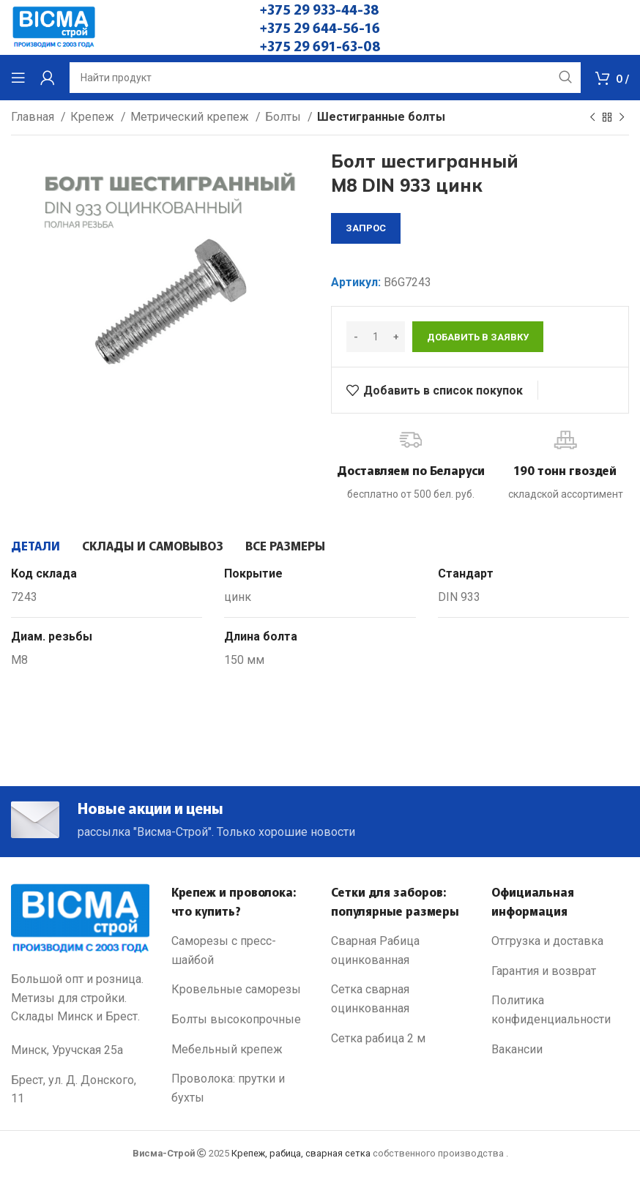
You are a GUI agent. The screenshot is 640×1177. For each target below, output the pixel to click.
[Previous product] (592, 118)
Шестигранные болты (381, 117)
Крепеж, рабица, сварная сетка (301, 1156)
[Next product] (621, 118)
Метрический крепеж (191, 117)
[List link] (240, 953)
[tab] (35, 545)
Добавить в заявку (478, 337)
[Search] (325, 77)
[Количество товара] (376, 336)
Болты (284, 117)
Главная (34, 117)
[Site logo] (54, 27)
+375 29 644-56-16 (320, 27)
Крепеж (93, 117)
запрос (366, 228)
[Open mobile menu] (18, 77)
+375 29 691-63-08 (320, 45)
